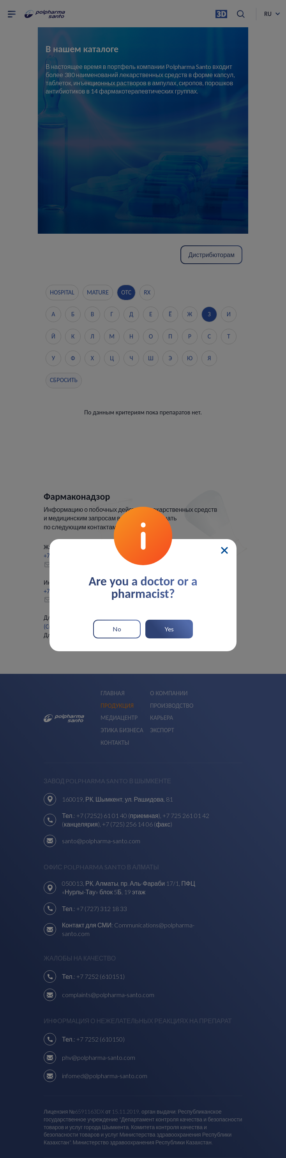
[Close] (224, 550)
